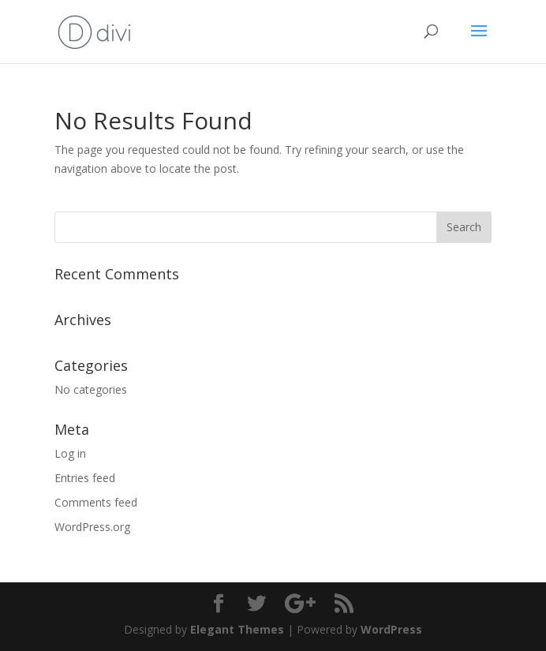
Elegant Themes (237, 629)
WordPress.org (92, 526)
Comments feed (95, 502)
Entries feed (84, 477)
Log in (70, 453)
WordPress (391, 629)
